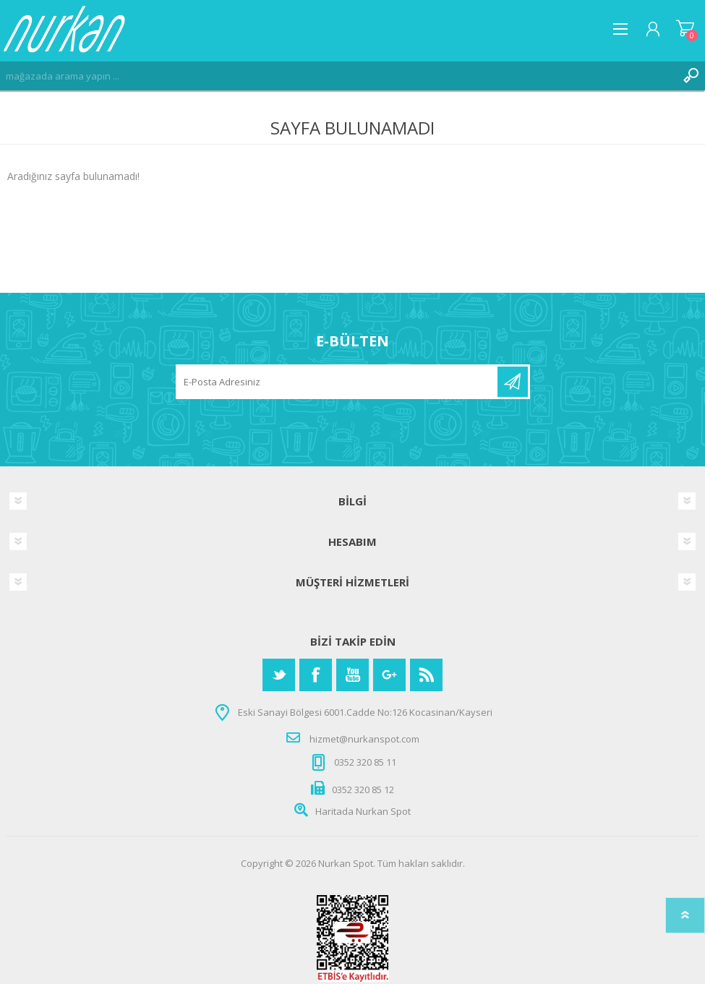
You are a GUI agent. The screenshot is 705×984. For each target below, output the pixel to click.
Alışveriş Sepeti (685, 29)
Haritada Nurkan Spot (363, 811)
